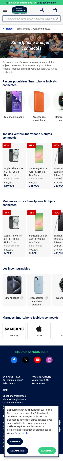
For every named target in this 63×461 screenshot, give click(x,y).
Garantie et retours (13, 402)
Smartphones (12, 298)
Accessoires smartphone (39, 119)
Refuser (15, 441)
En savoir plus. (22, 433)
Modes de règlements (14, 399)
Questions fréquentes (14, 396)
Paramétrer (17, 450)
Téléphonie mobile (14, 117)
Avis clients (9, 383)
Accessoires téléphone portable (36, 300)
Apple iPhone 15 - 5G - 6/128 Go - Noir (13, 171)
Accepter (47, 450)
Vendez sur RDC (40, 380)
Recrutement (39, 383)
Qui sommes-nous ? (13, 380)
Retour (9, 28)
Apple (39, 335)
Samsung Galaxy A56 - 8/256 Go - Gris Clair (38, 171)
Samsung (14, 335)
